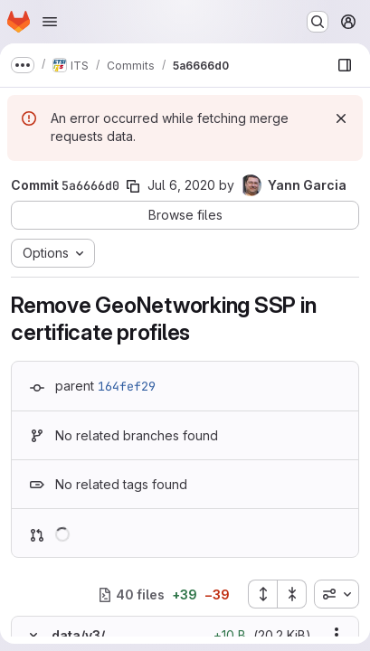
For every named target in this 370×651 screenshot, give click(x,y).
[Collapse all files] (292, 594)
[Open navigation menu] (49, 21)
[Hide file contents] (33, 635)
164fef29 (127, 386)
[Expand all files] (262, 594)
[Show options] (336, 635)
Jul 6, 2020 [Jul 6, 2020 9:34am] (181, 185)
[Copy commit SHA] (133, 186)
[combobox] (336, 594)
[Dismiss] (341, 118)
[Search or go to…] (317, 22)
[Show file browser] (344, 65)
